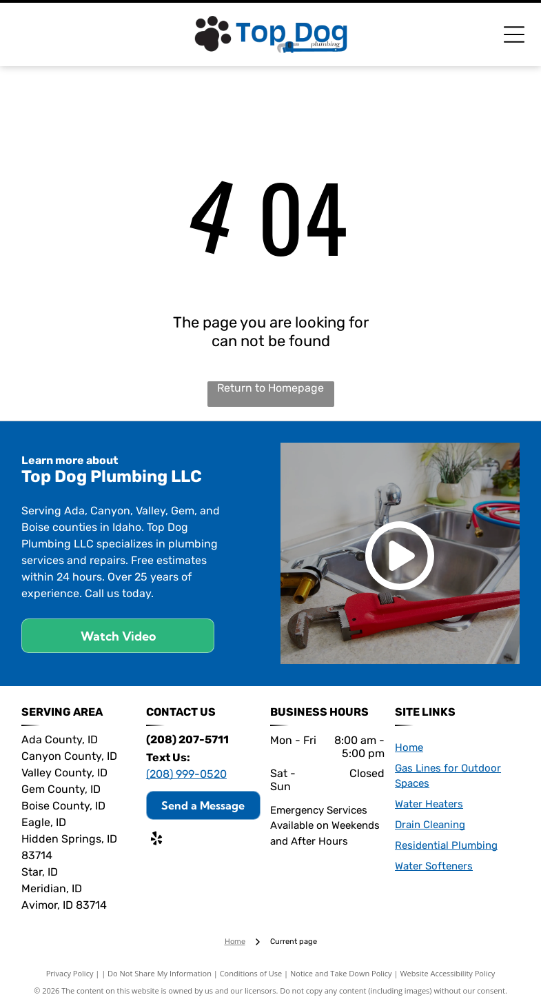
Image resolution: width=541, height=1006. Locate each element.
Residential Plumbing (446, 845)
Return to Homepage (270, 387)
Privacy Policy (70, 973)
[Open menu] (514, 34)
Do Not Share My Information (160, 973)
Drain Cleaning (430, 824)
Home (409, 747)
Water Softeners (434, 866)
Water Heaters (429, 804)
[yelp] (156, 840)
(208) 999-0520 (186, 774)
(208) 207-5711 (187, 739)
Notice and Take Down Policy (341, 973)
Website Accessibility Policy (447, 973)
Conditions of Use (251, 973)
